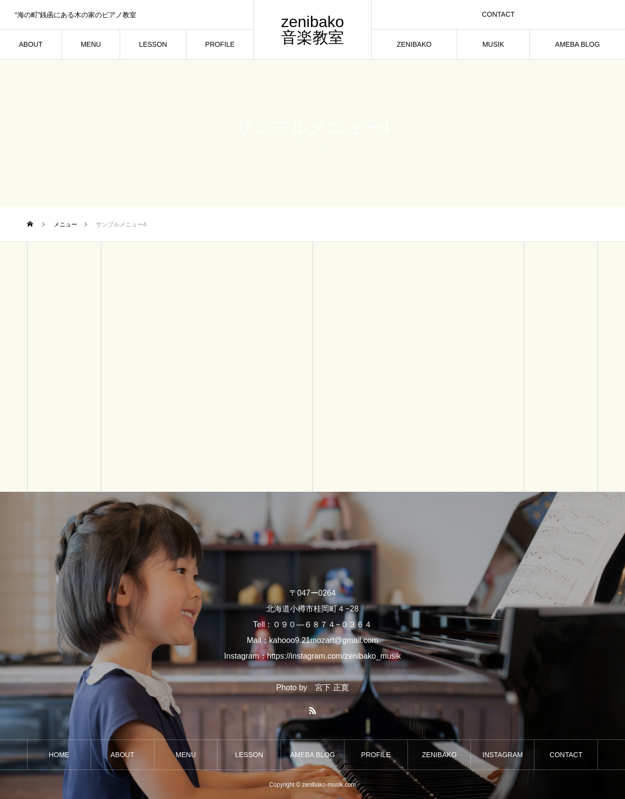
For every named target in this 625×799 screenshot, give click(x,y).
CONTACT (498, 14)
